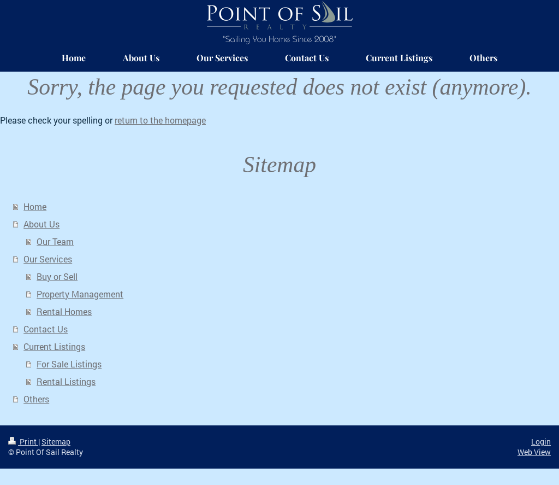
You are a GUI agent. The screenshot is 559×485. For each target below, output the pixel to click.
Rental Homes (64, 311)
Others (36, 399)
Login (541, 441)
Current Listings (54, 346)
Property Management (80, 294)
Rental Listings (66, 381)
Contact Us (45, 329)
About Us (41, 224)
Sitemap (55, 441)
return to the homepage (160, 120)
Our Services (47, 259)
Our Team (55, 241)
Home (34, 206)
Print (23, 441)
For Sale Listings (69, 364)
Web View (534, 452)
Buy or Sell (57, 276)
